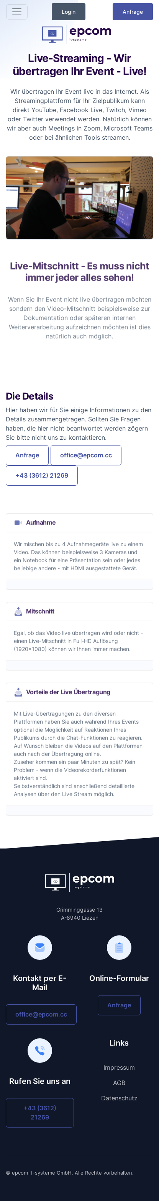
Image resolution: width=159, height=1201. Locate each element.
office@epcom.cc (86, 455)
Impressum (119, 1067)
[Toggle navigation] (17, 12)
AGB (119, 1083)
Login (68, 11)
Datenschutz (119, 1098)
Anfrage (133, 11)
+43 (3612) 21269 (41, 475)
